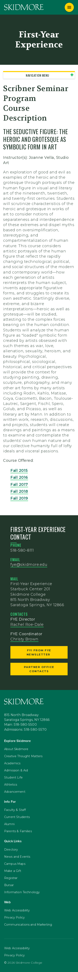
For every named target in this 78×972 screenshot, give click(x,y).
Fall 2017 (19, 484)
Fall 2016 (19, 477)
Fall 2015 (19, 470)
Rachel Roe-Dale (27, 624)
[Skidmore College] (23, 7)
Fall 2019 (19, 498)
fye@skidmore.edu (28, 564)
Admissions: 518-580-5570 (25, 730)
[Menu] (69, 7)
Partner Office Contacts (39, 669)
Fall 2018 (19, 491)
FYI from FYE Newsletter (39, 652)
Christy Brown (24, 639)
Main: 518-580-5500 (20, 725)
